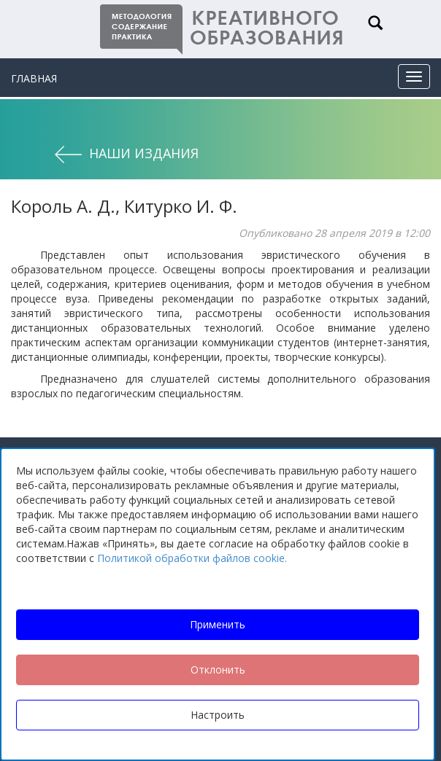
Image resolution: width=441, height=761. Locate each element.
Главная (34, 78)
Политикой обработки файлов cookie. (192, 558)
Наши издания (144, 153)
